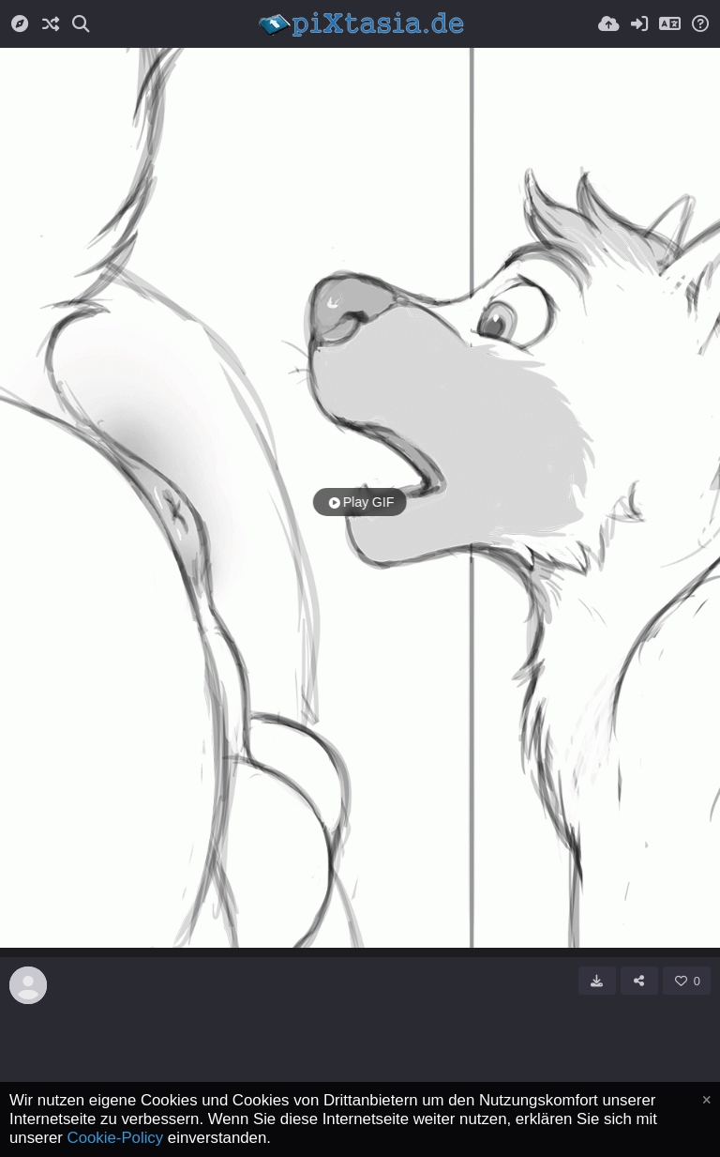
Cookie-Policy (116, 1138)
